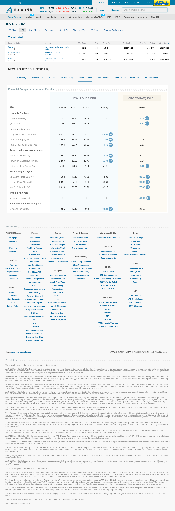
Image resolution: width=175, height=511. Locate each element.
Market (108, 309)
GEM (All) (34, 275)
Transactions (57, 289)
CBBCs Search (108, 272)
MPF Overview (136, 296)
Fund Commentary (81, 272)
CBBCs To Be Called (108, 282)
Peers (58, 299)
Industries (34, 262)
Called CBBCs (108, 289)
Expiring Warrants (108, 258)
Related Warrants (58, 255)
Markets (136, 251)
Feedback (13, 275)
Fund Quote (136, 272)
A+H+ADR (34, 327)
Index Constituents (35, 265)
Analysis (108, 313)
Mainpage (13, 238)
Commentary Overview (81, 261)
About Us (13, 292)
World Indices (34, 241)
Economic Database (34, 334)
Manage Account (13, 268)
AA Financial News (81, 238)
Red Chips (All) (34, 272)
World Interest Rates (34, 340)
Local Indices (34, 238)
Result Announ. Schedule (34, 306)
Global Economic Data (108, 326)
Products (13, 248)
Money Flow (58, 296)
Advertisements (13, 299)
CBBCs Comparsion (108, 275)
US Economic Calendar (108, 323)
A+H (34, 320)
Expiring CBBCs (108, 285)
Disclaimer (13, 302)
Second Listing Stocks (34, 279)
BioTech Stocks (34, 282)
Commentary (135, 248)
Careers (13, 296)
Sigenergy (12, 47)
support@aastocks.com (21, 352)
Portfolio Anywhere (58, 320)
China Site (13, 241)
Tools (136, 282)
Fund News (136, 275)
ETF (34, 286)
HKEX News (81, 245)
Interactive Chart (58, 248)
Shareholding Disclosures (34, 316)
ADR (34, 323)
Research (81, 279)
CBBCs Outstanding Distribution (108, 278)
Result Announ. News (34, 299)
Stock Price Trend (57, 282)
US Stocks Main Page (108, 302)
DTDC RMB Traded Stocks (35, 258)
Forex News (136, 245)
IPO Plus (34, 313)
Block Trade (58, 292)
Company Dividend (35, 296)
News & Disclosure (58, 306)
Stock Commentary (81, 265)
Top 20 (34, 251)
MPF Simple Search (136, 299)
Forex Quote (136, 241)
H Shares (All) (34, 268)
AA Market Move (57, 309)
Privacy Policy (13, 306)
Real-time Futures (34, 248)
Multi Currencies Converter (135, 255)
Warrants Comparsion (108, 255)
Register (13, 265)
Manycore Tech (14, 52)
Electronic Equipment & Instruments (54, 59)
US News (108, 319)
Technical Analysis (58, 245)
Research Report (34, 303)
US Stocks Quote (108, 306)
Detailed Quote (58, 241)
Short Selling (34, 292)
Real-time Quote (57, 238)
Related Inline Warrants (58, 262)
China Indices (34, 245)
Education (13, 251)
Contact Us (13, 279)
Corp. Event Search (34, 310)
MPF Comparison (136, 302)
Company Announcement (34, 289)
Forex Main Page (136, 238)
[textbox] (144, 10)
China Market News (81, 248)
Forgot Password (13, 272)
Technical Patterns (58, 316)
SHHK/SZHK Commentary (81, 268)
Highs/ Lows (34, 255)
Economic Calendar (34, 330)
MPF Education (135, 306)
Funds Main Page (136, 268)
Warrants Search (108, 251)
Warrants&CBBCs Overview (108, 238)
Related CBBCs (57, 258)
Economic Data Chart (34, 337)
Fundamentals (58, 313)
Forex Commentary (81, 275)
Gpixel (10, 58)
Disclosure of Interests (57, 303)
